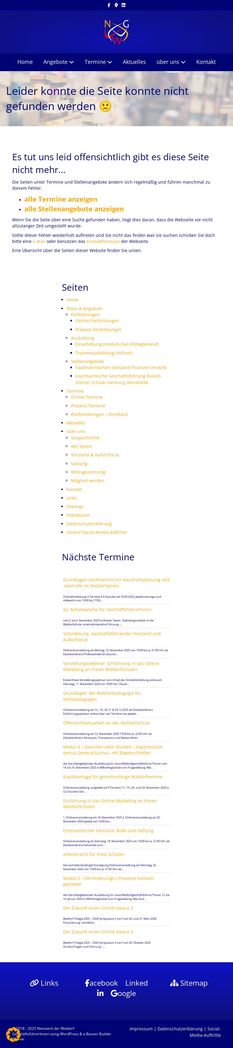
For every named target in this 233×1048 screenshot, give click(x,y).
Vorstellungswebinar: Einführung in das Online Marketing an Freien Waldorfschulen (111, 666)
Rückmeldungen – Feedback (99, 414)
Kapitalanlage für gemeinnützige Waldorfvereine (112, 777)
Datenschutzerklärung (89, 524)
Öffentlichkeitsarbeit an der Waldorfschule (106, 723)
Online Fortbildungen (97, 320)
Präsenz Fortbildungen (99, 329)
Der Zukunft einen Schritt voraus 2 (98, 908)
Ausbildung (82, 338)
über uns (168, 61)
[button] (13, 1034)
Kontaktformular (103, 241)
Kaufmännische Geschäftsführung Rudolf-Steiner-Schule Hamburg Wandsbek (118, 379)
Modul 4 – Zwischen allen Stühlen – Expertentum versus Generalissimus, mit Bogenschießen (113, 750)
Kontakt (206, 61)
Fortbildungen (85, 314)
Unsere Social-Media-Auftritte (96, 532)
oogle (123, 993)
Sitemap (74, 506)
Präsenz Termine (88, 406)
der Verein (81, 446)
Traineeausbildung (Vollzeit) (104, 353)
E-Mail (39, 241)
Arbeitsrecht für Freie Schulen (93, 854)
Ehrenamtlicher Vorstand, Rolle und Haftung (108, 830)
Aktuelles (134, 61)
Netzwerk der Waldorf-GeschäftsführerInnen (43, 1031)
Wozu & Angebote (84, 308)
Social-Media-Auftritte (205, 1032)
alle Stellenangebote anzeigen (74, 208)
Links (71, 498)
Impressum (77, 515)
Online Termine (87, 397)
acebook (101, 983)
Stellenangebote (87, 361)
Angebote (55, 61)
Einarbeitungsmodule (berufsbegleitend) (117, 344)
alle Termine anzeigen (60, 198)
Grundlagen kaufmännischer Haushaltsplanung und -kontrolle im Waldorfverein (116, 583)
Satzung (79, 463)
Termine (95, 61)
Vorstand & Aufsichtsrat (95, 455)
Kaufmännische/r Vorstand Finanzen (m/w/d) (121, 367)
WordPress (69, 1033)
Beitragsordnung (88, 472)
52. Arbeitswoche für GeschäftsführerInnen (107, 609)
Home (25, 61)
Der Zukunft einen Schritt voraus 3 (98, 932)
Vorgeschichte (85, 438)
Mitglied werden (87, 480)
